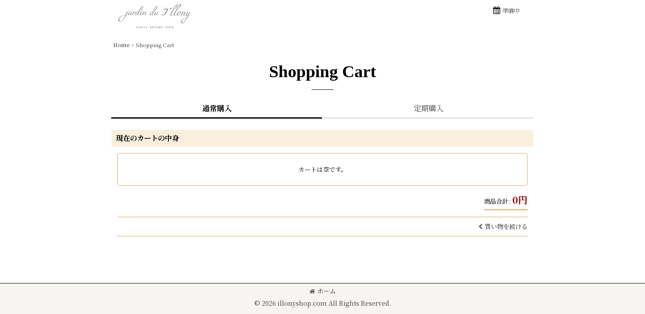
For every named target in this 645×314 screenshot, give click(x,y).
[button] (506, 10)
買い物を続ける (503, 226)
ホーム (322, 291)
